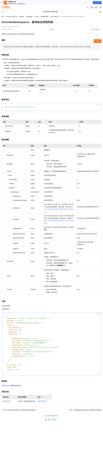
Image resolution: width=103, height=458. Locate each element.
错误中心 (7, 388)
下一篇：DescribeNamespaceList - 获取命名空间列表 (84, 413)
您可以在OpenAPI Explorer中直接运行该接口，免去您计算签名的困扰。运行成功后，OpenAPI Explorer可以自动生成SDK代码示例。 (48, 46)
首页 (3, 16)
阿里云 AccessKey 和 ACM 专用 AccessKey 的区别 (58, 209)
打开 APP (97, 2)
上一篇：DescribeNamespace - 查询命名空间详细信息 (19, 413)
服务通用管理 (44, 16)
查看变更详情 (42, 404)
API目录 (37, 16)
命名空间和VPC (54, 16)
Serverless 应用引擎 (11, 16)
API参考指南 (29, 16)
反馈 (54, 422)
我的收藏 (96, 29)
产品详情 (51, 29)
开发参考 (21, 16)
